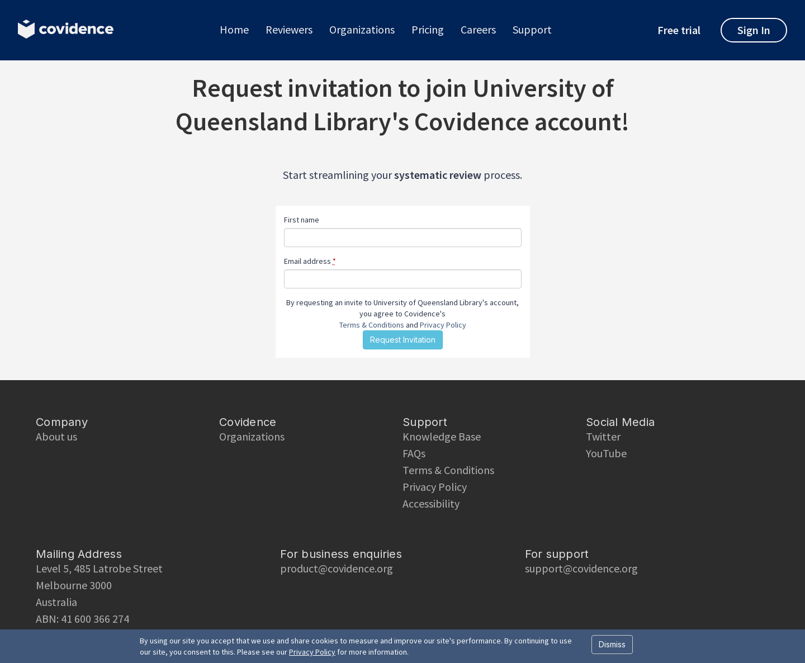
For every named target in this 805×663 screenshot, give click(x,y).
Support (532, 29)
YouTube (606, 453)
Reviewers (289, 29)
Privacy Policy (443, 325)
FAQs (413, 453)
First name (301, 220)
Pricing (427, 29)
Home (234, 29)
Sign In (753, 30)
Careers (478, 29)
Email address (310, 261)
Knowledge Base (441, 436)
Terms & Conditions (371, 325)
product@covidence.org (336, 568)
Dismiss (612, 644)
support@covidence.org (581, 568)
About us (56, 436)
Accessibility (431, 503)
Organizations (362, 29)
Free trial (678, 30)
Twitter (603, 436)
